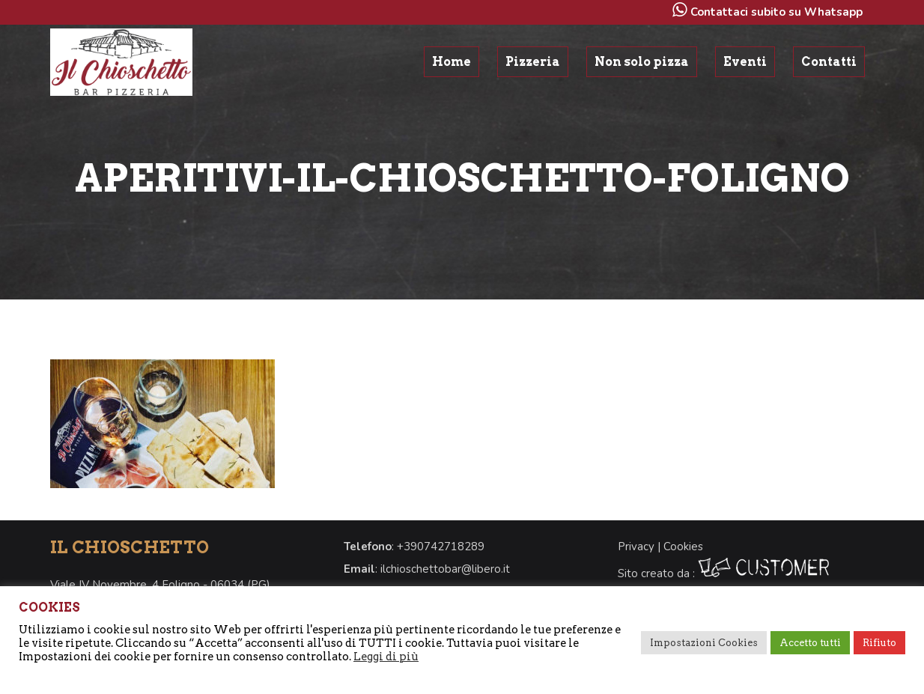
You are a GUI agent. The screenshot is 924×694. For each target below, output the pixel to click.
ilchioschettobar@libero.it (445, 568)
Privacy (636, 546)
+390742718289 (440, 546)
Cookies (683, 546)
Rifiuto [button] (879, 642)
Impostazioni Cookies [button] (704, 642)
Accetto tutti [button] (810, 642)
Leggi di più (386, 656)
